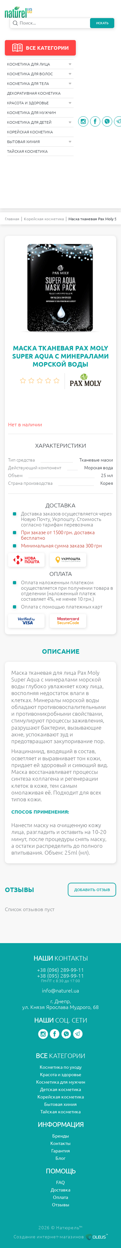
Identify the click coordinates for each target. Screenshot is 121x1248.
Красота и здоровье (39, 103)
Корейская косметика (30, 132)
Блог (60, 1158)
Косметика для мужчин (31, 112)
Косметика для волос (39, 74)
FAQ (60, 1182)
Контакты (60, 1143)
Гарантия (60, 1150)
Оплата (60, 1197)
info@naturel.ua (60, 990)
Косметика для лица (39, 64)
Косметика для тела (39, 83)
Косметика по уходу (61, 1067)
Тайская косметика (27, 151)
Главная (12, 219)
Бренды (60, 1136)
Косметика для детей (39, 122)
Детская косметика (60, 1089)
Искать (102, 23)
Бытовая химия (39, 142)
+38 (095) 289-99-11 (60, 976)
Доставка (60, 1189)
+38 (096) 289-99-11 (60, 970)
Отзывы (60, 1204)
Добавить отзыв (92, 890)
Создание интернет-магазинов (61, 1236)
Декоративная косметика (34, 93)
